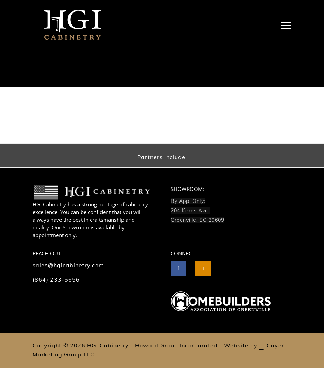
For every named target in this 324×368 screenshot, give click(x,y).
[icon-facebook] (180, 268)
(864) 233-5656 (56, 279)
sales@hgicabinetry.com (68, 265)
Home (249, 70)
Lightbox (268, 70)
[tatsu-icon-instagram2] (203, 268)
